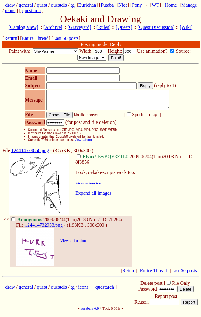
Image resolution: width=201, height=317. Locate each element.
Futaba (107, 5)
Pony (137, 5)
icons (10, 10)
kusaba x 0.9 (89, 312)
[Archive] (52, 27)
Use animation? (153, 51)
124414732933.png (44, 228)
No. (179, 160)
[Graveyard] (79, 27)
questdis (59, 5)
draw (10, 5)
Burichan (87, 5)
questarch (31, 10)
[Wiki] (186, 27)
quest (42, 5)
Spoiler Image (141, 118)
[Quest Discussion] (156, 27)
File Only (181, 286)
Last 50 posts (65, 38)
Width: (86, 51)
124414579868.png (30, 154)
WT (155, 5)
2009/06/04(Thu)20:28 (50, 223)
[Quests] (124, 27)
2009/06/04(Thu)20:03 (126, 160)
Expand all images (93, 196)
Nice (122, 5)
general (26, 5)
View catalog (79, 143)
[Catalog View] (23, 27)
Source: (184, 51)
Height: (115, 51)
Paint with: (20, 51)
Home (171, 5)
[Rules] (103, 27)
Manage (189, 5)
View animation (88, 186)
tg (72, 5)
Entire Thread (35, 38)
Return (10, 38)
